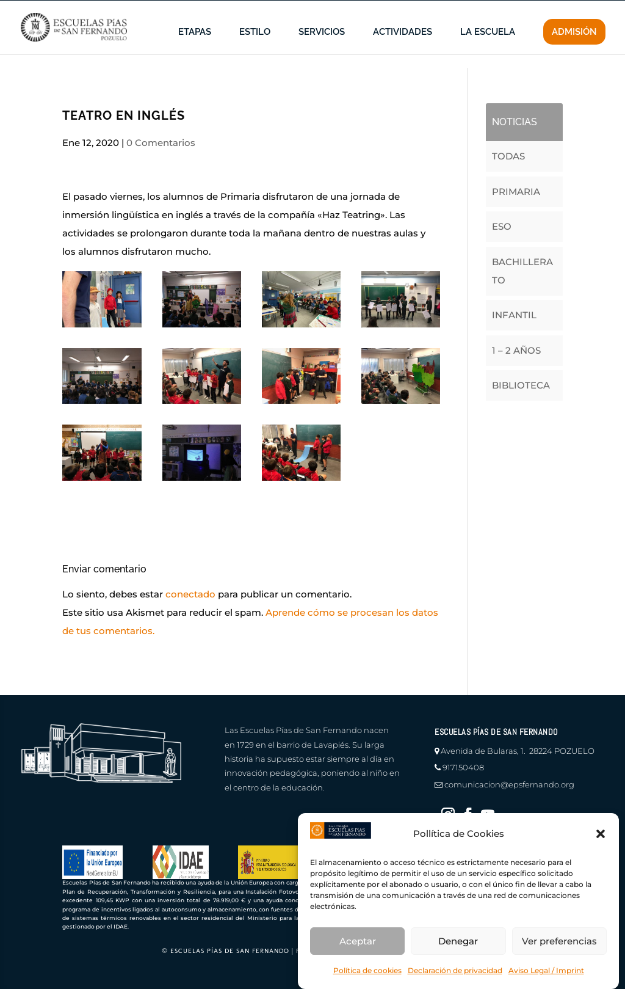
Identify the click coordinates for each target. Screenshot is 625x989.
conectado (190, 594)
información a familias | (386, 9)
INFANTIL (514, 315)
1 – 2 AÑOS (516, 350)
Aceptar (357, 941)
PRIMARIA (516, 191)
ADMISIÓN (574, 49)
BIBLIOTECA (521, 385)
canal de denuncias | (181, 9)
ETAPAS (194, 50)
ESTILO (254, 50)
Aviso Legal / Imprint (546, 970)
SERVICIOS (321, 50)
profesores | (469, 9)
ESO (501, 226)
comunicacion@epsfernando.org (509, 784)
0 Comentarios (160, 142)
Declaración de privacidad (455, 970)
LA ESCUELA (487, 50)
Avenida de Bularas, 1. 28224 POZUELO (517, 751)
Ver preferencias (559, 941)
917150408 (463, 767)
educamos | (528, 9)
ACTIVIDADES (402, 50)
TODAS (508, 156)
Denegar (458, 941)
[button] (600, 834)
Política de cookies (367, 970)
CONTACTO (585, 9)
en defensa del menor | (281, 9)
